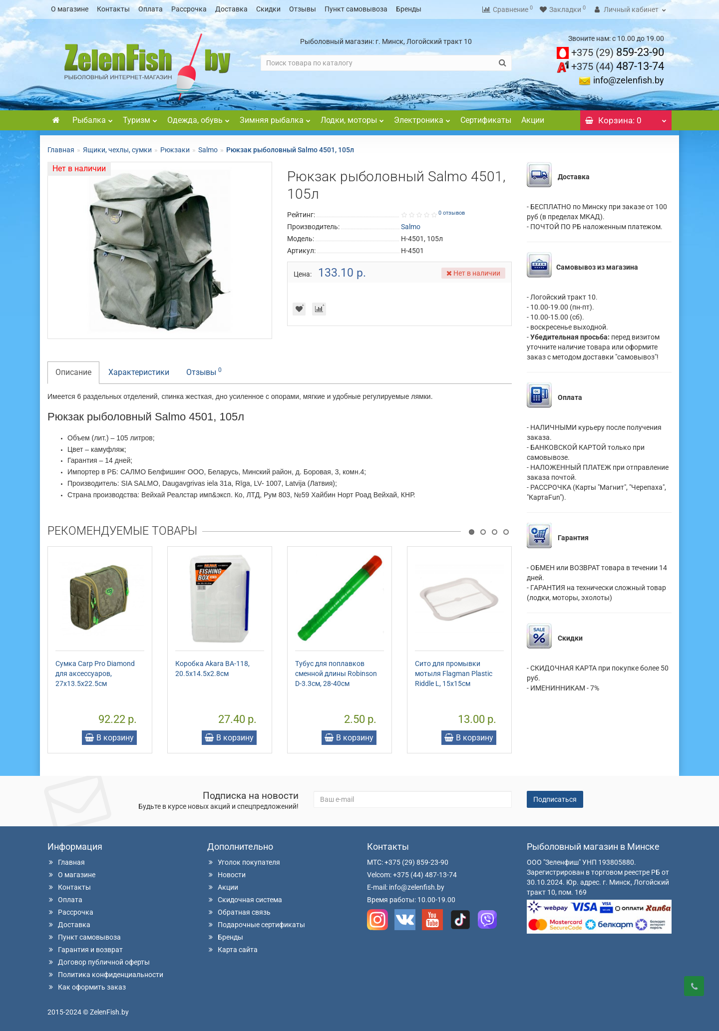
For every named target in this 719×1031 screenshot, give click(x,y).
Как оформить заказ (86, 986)
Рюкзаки (175, 149)
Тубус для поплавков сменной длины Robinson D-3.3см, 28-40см (336, 673)
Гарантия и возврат (85, 949)
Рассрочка (189, 9)
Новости (226, 874)
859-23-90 (617, 51)
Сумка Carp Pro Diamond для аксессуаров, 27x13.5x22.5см (95, 673)
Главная (60, 149)
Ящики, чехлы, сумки (117, 149)
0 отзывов (451, 212)
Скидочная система (244, 899)
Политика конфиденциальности (105, 974)
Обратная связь (239, 911)
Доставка (231, 9)
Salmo (208, 149)
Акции (532, 119)
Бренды (408, 9)
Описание (73, 371)
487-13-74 (617, 65)
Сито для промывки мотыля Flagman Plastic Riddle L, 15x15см (453, 673)
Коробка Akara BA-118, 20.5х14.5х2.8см (212, 668)
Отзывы (302, 9)
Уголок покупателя (243, 861)
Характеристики (138, 371)
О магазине (69, 9)
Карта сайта (232, 949)
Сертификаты (485, 119)
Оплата (150, 9)
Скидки (268, 9)
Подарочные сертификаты (256, 924)
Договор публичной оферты (98, 961)
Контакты (113, 9)
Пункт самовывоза (356, 9)
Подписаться (555, 798)
